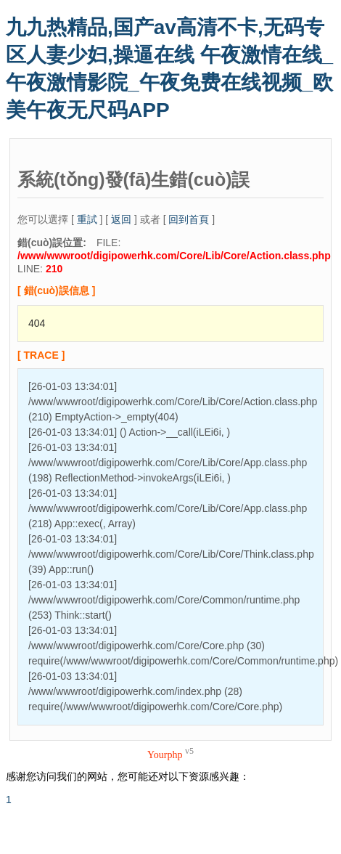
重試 (87, 219)
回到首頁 (188, 219)
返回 (121, 219)
